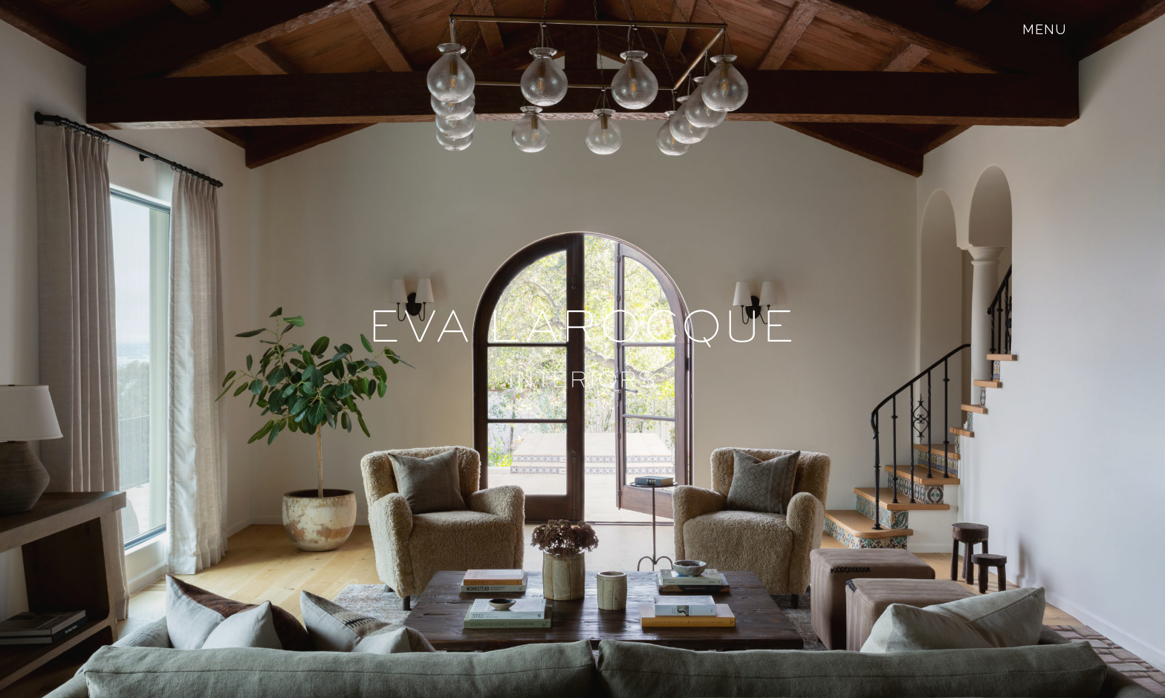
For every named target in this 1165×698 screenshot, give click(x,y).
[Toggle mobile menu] (1044, 29)
